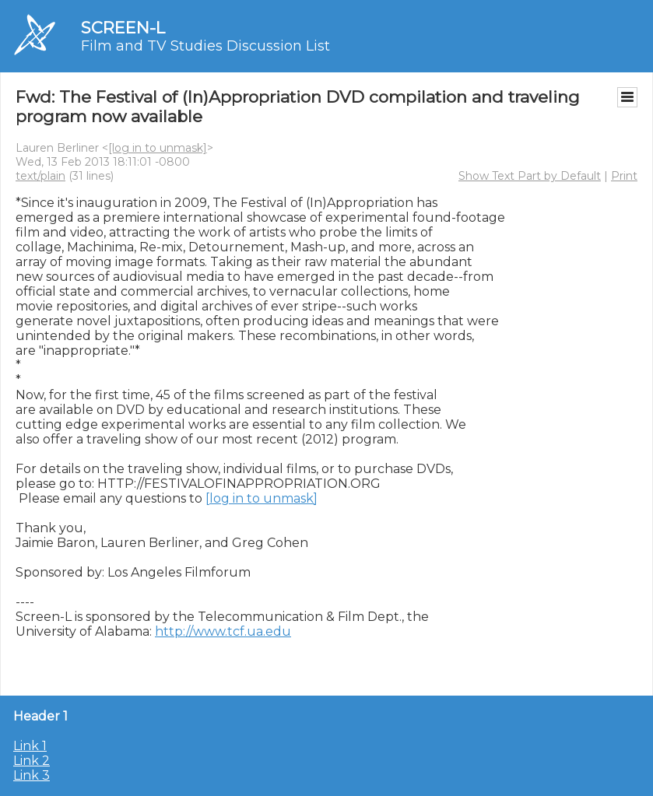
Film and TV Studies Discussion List (205, 45)
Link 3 (31, 775)
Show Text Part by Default (529, 176)
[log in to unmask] (157, 148)
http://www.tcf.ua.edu (223, 631)
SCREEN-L (123, 27)
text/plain (40, 176)
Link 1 (30, 745)
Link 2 (31, 760)
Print (624, 176)
